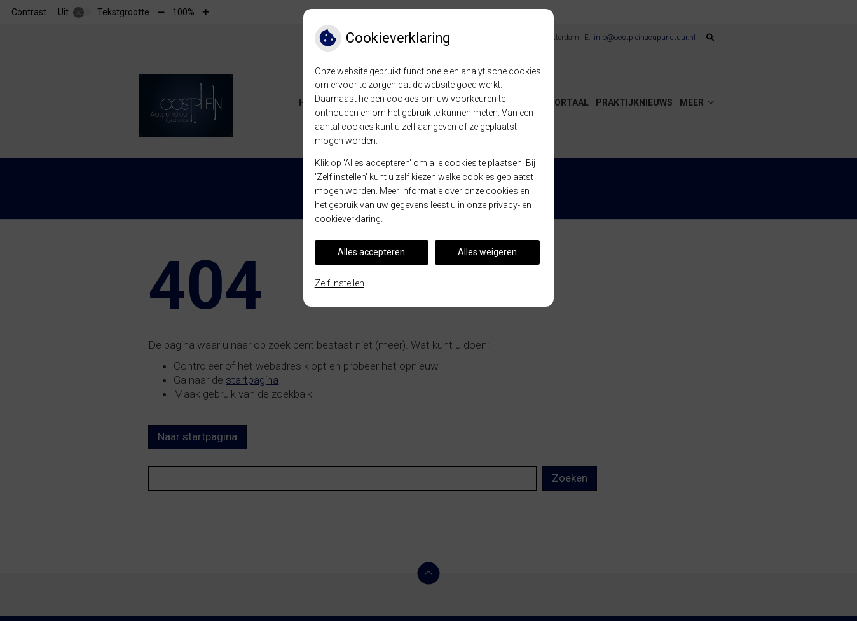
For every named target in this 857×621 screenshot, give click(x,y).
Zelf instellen (339, 283)
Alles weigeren (487, 252)
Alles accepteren (371, 252)
